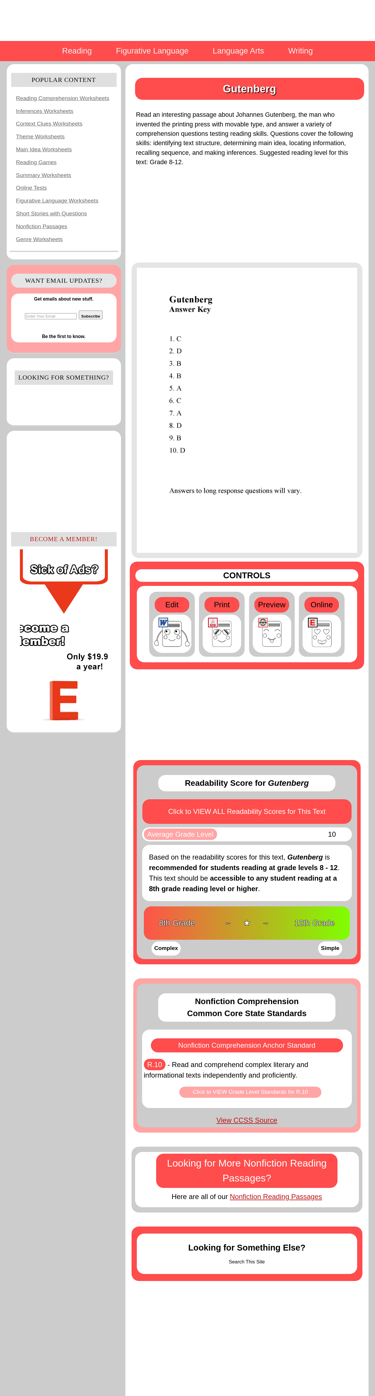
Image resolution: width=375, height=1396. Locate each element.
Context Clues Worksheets (49, 124)
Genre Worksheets (39, 239)
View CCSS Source (247, 1120)
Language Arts (238, 50)
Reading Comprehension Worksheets (63, 98)
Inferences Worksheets (45, 111)
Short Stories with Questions (51, 213)
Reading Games (36, 162)
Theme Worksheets (40, 136)
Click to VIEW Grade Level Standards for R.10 (250, 1092)
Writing (300, 50)
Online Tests (31, 188)
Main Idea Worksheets (44, 149)
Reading (77, 50)
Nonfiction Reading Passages (276, 1197)
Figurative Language (152, 50)
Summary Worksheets (43, 175)
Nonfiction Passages (41, 226)
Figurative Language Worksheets (57, 201)
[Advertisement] (64, 481)
